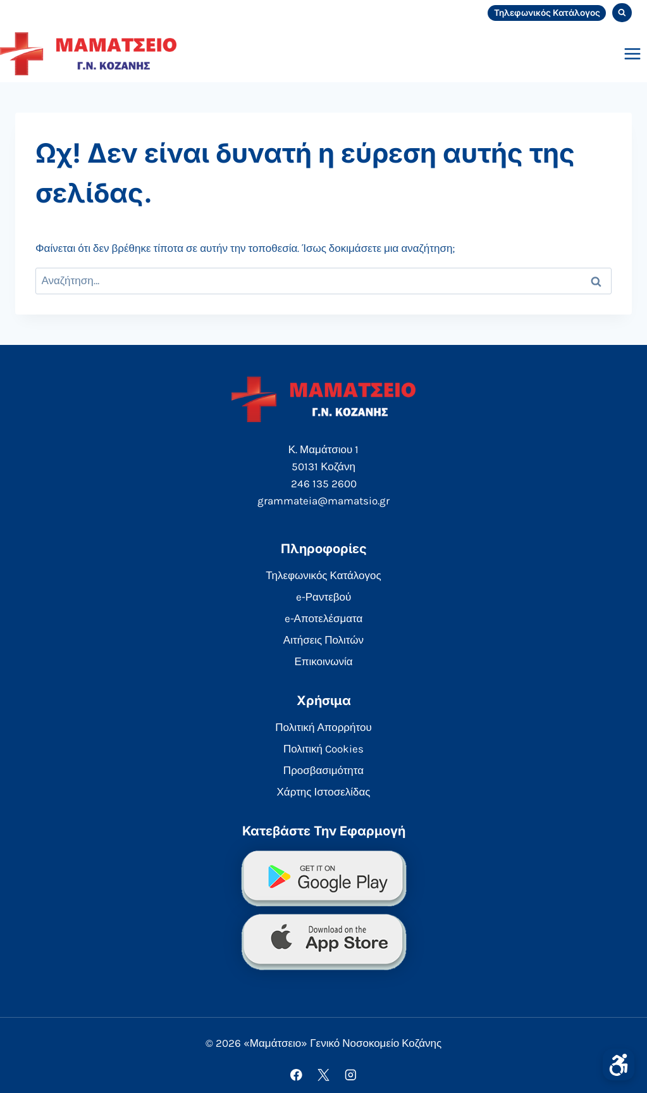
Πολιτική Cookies (323, 748)
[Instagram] (350, 1075)
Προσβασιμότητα (323, 770)
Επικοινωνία (323, 661)
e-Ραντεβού (324, 596)
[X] (323, 1075)
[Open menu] (632, 53)
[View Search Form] (622, 13)
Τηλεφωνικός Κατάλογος (547, 13)
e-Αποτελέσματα (324, 618)
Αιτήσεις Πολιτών (323, 640)
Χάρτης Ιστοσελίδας (324, 791)
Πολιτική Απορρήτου (323, 727)
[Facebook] (296, 1075)
